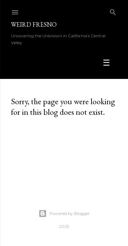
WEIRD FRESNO (34, 24)
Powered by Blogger (64, 213)
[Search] (113, 10)
